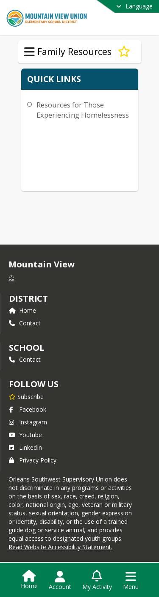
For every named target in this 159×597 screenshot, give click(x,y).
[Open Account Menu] (60, 580)
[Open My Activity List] (97, 580)
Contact (25, 323)
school (26, 347)
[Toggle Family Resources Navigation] (29, 52)
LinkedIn (25, 447)
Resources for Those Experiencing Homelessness (82, 110)
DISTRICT (28, 298)
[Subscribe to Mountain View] (26, 396)
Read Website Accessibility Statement (59, 547)
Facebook (27, 409)
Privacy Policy (32, 460)
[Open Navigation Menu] (131, 580)
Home (22, 310)
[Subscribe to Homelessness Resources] (124, 51)
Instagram (28, 422)
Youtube (25, 435)
